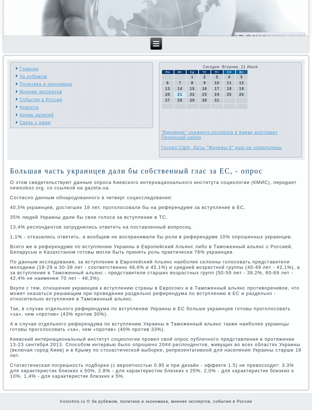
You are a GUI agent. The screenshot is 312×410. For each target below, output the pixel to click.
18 (229, 89)
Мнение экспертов (41, 91)
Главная (29, 68)
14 (180, 89)
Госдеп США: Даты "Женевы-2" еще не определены (221, 147)
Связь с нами (35, 122)
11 (229, 83)
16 (204, 89)
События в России (41, 99)
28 (180, 100)
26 (241, 95)
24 (217, 95)
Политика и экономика (46, 84)
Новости (29, 107)
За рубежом (33, 76)
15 (192, 89)
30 (204, 100)
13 (167, 89)
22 (192, 95)
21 (180, 95)
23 (204, 95)
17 (217, 89)
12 (241, 83)
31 (217, 100)
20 (167, 95)
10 (217, 83)
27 (167, 100)
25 (229, 95)
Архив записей (37, 115)
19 (241, 89)
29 (192, 100)
